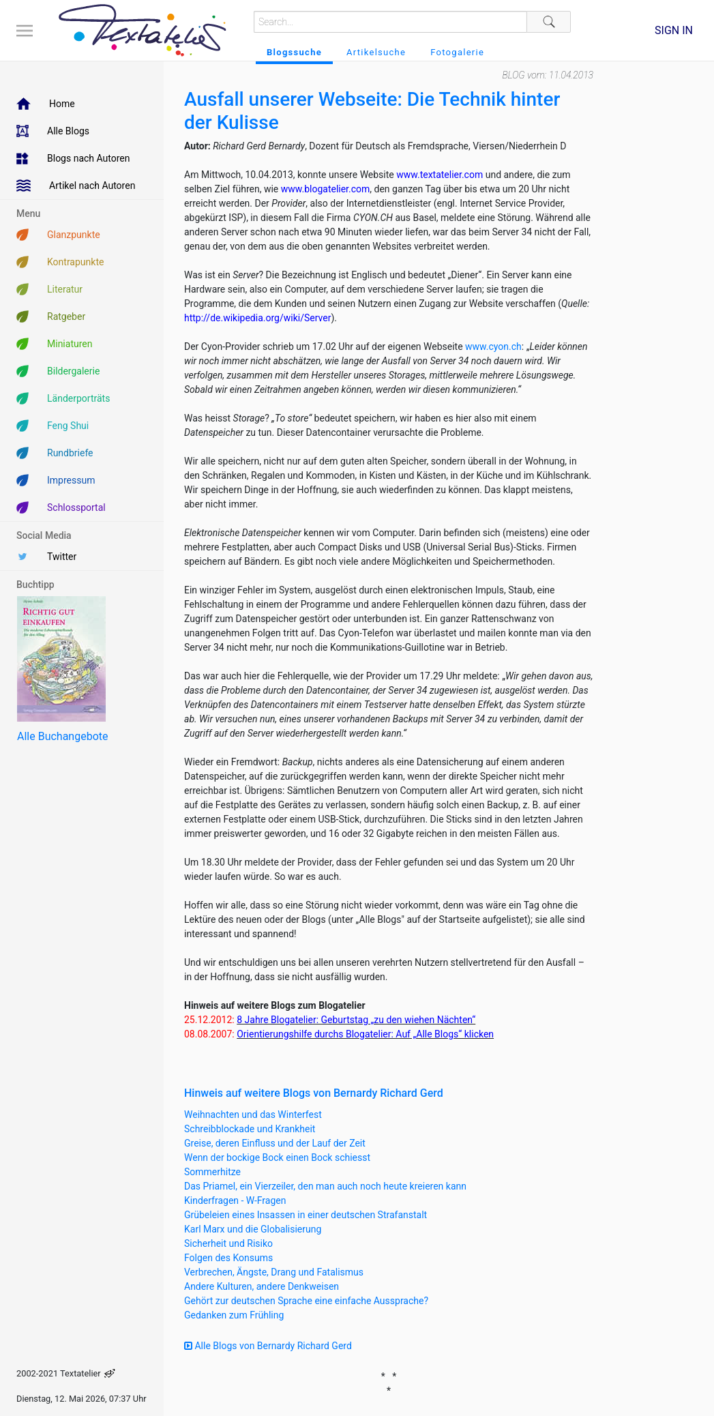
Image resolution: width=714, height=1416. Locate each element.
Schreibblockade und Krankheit (249, 1128)
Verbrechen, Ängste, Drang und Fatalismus (273, 1272)
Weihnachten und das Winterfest (253, 1114)
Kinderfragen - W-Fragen (235, 1200)
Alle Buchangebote (62, 736)
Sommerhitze (212, 1171)
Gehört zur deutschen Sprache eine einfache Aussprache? (306, 1300)
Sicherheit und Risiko (228, 1243)
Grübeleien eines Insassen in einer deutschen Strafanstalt (305, 1214)
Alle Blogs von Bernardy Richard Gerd (268, 1345)
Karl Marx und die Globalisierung (252, 1229)
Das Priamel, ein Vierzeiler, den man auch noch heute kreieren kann (325, 1186)
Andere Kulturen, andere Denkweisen (261, 1286)
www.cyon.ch (493, 346)
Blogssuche (294, 52)
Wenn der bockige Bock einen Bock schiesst (277, 1157)
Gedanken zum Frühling (234, 1315)
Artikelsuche (376, 52)
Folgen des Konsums (228, 1257)
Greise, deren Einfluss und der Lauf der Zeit (275, 1143)
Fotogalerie (457, 52)
